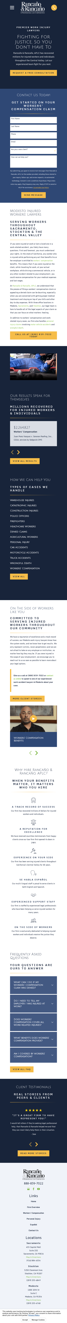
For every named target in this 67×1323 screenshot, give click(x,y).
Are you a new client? (19, 149)
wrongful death (16, 327)
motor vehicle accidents (40, 324)
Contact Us (33, 1230)
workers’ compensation (43, 260)
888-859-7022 (33, 1183)
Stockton (37, 305)
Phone (13, 134)
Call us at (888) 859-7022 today (33, 335)
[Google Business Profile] (28, 1189)
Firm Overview (33, 1207)
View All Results (25, 461)
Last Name (15, 126)
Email (13, 142)
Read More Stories (33, 1153)
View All (19, 576)
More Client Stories (27, 698)
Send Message (33, 195)
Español (33, 1224)
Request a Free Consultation (33, 72)
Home (33, 1201)
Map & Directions (33, 1257)
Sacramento (23, 305)
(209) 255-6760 (33, 1303)
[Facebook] (33, 1189)
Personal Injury (33, 1218)
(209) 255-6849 (33, 1280)
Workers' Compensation (33, 1213)
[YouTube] (38, 1189)
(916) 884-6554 (33, 1260)
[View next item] (18, 452)
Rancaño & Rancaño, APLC (24, 285)
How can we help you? (19, 157)
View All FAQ (22, 1069)
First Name (15, 119)
